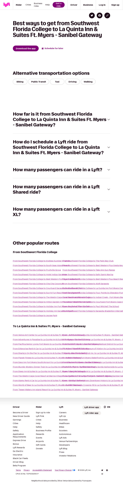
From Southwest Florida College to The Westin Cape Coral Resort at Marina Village (51, 297)
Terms (18, 470)
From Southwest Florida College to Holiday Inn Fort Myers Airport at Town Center (51, 306)
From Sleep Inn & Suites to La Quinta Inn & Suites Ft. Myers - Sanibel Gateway (49, 371)
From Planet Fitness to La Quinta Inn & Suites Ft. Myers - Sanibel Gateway (47, 357)
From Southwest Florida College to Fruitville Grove (37, 270)
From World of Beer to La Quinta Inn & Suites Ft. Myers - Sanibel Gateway (47, 385)
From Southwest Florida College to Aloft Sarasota (85, 283)
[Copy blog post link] (107, 15)
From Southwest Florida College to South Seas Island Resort (41, 265)
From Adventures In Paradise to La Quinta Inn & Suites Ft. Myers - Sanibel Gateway (51, 339)
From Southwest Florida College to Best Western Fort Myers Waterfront (46, 279)
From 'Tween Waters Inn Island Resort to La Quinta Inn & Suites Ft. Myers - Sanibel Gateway (55, 389)
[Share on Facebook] (99, 15)
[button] (61, 119)
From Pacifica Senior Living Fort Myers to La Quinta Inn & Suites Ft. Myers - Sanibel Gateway (56, 344)
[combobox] (106, 406)
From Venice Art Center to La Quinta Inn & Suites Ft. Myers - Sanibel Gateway (49, 335)
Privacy (27, 470)
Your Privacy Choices (65, 470)
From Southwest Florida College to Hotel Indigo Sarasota (40, 274)
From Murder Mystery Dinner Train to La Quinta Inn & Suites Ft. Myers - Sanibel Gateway (54, 367)
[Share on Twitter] (92, 15)
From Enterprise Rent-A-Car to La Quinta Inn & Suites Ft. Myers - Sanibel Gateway (51, 348)
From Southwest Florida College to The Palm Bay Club (88, 261)
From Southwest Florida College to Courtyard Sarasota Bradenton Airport (47, 288)
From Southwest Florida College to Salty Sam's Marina (87, 274)
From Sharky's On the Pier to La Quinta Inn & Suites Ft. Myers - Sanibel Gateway (50, 353)
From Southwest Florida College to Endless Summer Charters (41, 261)
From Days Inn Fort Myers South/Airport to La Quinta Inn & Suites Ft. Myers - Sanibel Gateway (57, 362)
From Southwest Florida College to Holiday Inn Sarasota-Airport (43, 311)
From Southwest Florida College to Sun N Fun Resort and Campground (46, 292)
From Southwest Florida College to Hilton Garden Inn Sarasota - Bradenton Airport (52, 302)
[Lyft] (7, 5)
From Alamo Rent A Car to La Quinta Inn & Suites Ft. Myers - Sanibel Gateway (49, 380)
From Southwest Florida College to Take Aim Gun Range (88, 270)
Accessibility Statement (42, 470)
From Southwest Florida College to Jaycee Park (35, 315)
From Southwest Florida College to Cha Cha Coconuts (38, 283)
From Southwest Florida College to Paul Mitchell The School (90, 306)
